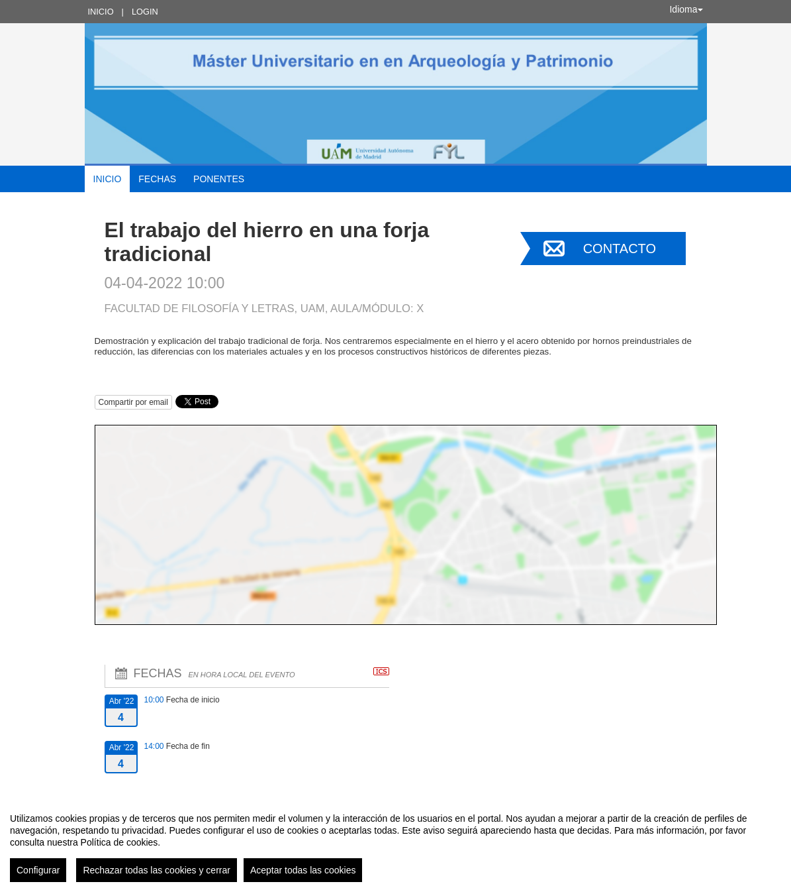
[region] (395, 842)
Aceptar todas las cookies (303, 870)
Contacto (619, 248)
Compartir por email (133, 402)
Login (145, 12)
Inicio (101, 12)
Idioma (685, 9)
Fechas (157, 179)
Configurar (38, 870)
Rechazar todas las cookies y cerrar (156, 870)
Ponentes (218, 179)
